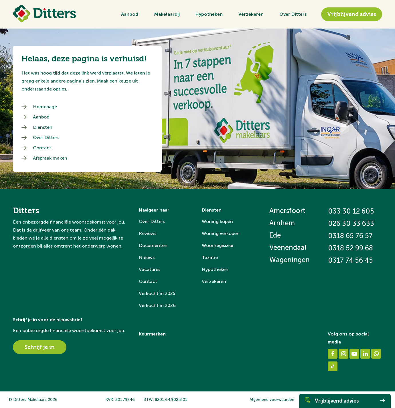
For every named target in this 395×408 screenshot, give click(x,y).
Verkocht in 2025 (157, 293)
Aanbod (129, 14)
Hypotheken (209, 14)
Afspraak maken (50, 158)
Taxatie (210, 257)
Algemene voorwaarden (272, 399)
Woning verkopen (221, 233)
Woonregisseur (218, 245)
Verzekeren (251, 14)
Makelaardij (167, 14)
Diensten (42, 127)
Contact (42, 147)
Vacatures (149, 269)
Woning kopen (217, 221)
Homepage (45, 106)
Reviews (147, 233)
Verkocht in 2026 (157, 305)
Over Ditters (293, 14)
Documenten (153, 245)
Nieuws (147, 257)
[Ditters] (44, 13)
